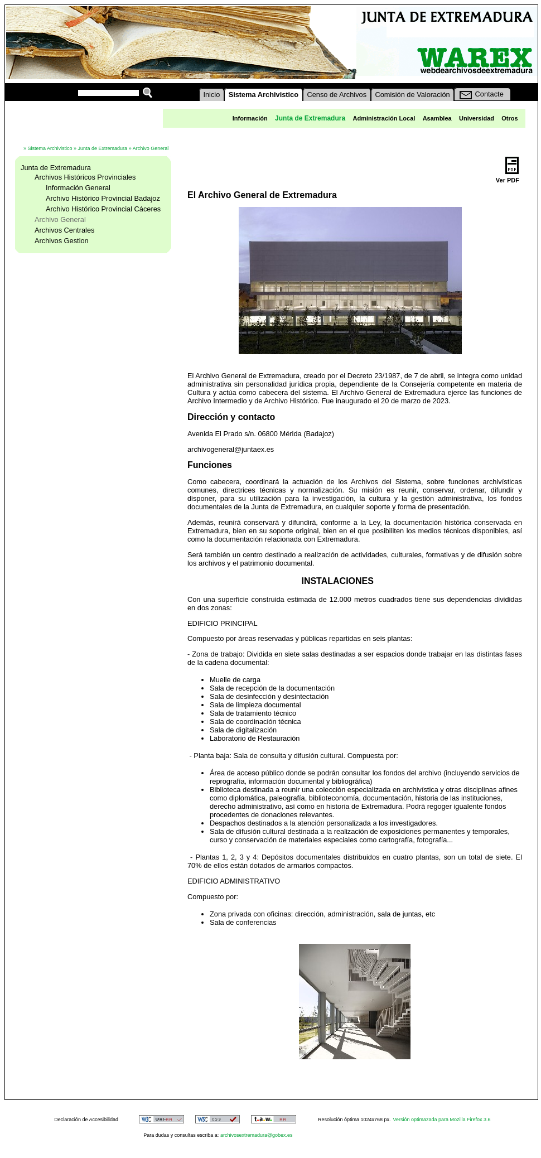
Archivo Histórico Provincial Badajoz (103, 198)
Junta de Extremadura (103, 148)
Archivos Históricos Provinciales (85, 177)
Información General (78, 188)
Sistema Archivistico (50, 148)
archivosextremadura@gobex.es (256, 1135)
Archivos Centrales (64, 230)
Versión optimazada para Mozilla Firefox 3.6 (442, 1119)
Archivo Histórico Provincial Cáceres (103, 209)
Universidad (476, 118)
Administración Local (383, 118)
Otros (509, 118)
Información (250, 118)
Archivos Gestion (62, 241)
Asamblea (437, 118)
